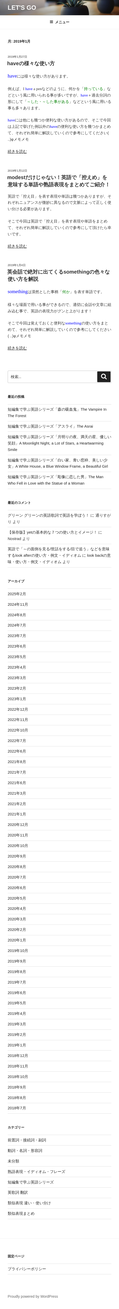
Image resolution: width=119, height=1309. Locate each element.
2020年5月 (17, 898)
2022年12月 (18, 709)
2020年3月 (17, 919)
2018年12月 (18, 1055)
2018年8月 (17, 1097)
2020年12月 (18, 824)
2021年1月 (17, 814)
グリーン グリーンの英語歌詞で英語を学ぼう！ (48, 515)
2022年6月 (17, 751)
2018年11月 (18, 1066)
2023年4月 (17, 667)
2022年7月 (17, 740)
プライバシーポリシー (27, 1269)
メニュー (59, 22)
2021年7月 (17, 772)
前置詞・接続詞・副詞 (27, 1140)
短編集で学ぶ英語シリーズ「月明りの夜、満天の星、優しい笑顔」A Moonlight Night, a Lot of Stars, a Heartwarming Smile (59, 443)
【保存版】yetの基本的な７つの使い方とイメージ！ (52, 532)
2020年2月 (17, 929)
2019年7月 (17, 982)
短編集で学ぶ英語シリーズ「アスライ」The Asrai (50, 426)
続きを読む (17, 151)
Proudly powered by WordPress (33, 1296)
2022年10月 (18, 730)
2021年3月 (17, 793)
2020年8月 (17, 866)
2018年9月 (17, 1087)
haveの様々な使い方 (31, 63)
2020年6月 (17, 888)
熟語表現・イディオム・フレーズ (36, 1171)
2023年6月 (17, 646)
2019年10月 (18, 950)
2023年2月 (17, 688)
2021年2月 (17, 804)
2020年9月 (17, 856)
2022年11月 (18, 719)
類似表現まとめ (21, 1213)
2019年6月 (17, 992)
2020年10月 (18, 845)
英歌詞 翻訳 (18, 1192)
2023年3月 (17, 678)
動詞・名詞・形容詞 (25, 1150)
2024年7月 (17, 625)
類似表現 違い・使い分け (29, 1203)
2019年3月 (17, 1024)
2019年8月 (17, 971)
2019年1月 (17, 1045)
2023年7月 (17, 635)
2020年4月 (17, 908)
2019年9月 (17, 961)
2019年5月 (17, 1003)
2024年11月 (18, 604)
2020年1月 (17, 940)
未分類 (13, 1161)
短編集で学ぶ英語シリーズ (31, 1182)
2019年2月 (17, 1034)
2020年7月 (17, 877)
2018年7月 (17, 1108)
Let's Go (22, 7)
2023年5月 (17, 656)
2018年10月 (18, 1076)
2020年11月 (18, 835)
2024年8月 (17, 615)
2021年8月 (17, 761)
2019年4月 (17, 1013)
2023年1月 (17, 699)
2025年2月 (17, 594)
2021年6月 (17, 783)
